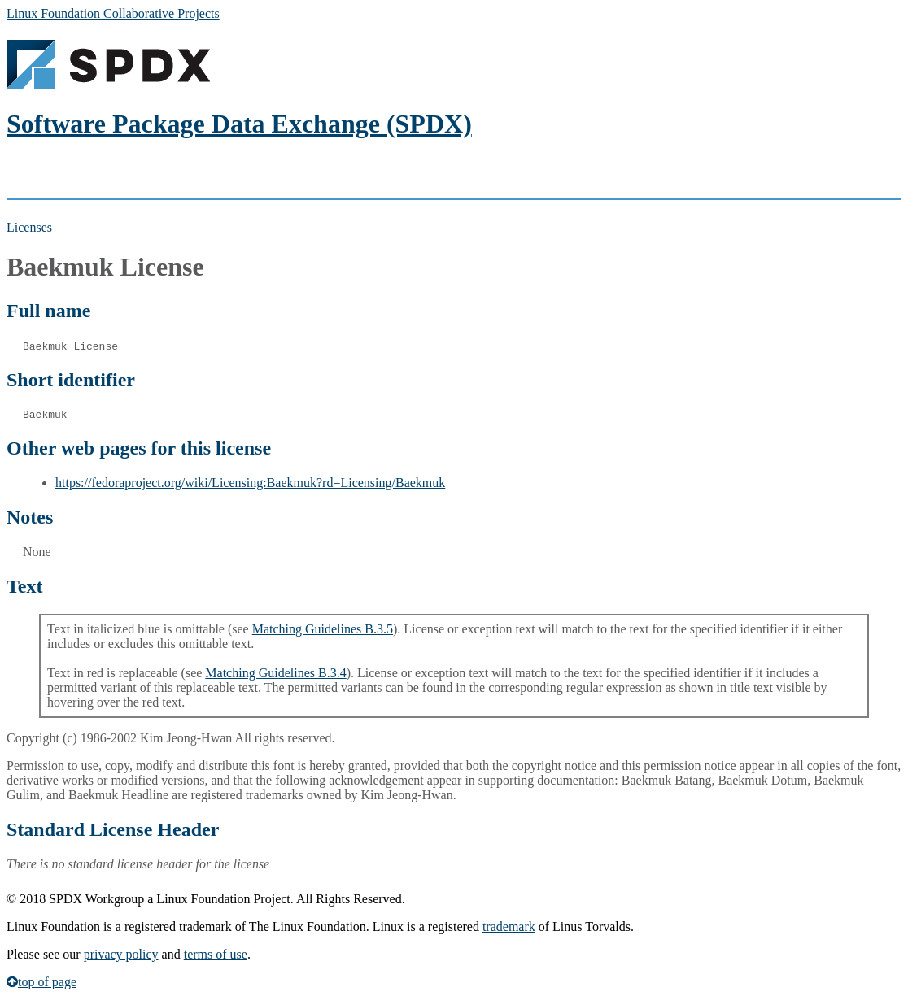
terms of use (215, 954)
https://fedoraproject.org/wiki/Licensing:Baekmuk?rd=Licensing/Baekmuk (250, 482)
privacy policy (121, 954)
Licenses (29, 227)
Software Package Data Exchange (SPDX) (239, 123)
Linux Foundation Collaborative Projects (113, 13)
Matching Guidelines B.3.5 (322, 629)
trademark (508, 926)
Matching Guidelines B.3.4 (275, 673)
